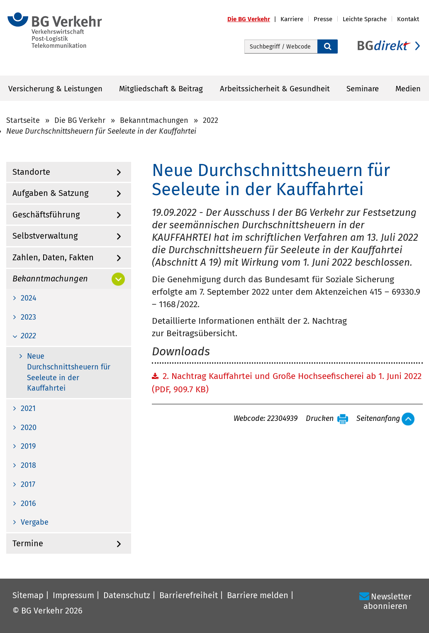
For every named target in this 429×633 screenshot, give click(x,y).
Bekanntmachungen (154, 120)
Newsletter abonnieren (387, 601)
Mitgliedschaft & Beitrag (161, 88)
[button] (253, 19)
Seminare (362, 88)
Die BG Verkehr (79, 120)
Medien (408, 88)
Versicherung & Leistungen (55, 88)
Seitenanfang (378, 419)
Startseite (23, 120)
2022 (210, 120)
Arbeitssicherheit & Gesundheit (275, 88)
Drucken (320, 419)
